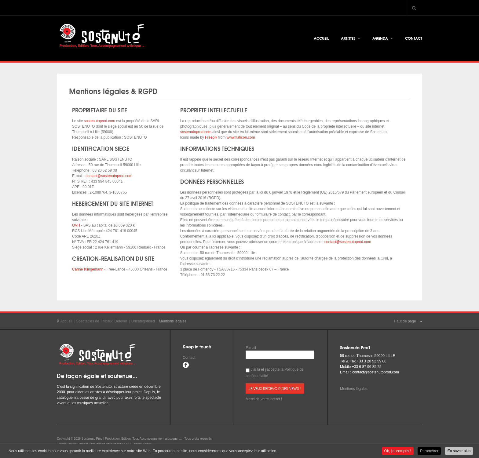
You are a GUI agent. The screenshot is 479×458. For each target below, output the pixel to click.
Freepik (211, 137)
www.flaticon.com (241, 137)
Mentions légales (353, 389)
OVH (76, 225)
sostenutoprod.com (99, 121)
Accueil (321, 38)
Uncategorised (143, 321)
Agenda (382, 38)
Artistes (350, 38)
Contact (413, 38)
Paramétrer (429, 451)
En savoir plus (459, 451)
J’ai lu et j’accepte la (275, 372)
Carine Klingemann (87, 269)
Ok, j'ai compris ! (397, 451)
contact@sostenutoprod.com (109, 176)
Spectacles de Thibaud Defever (101, 321)
